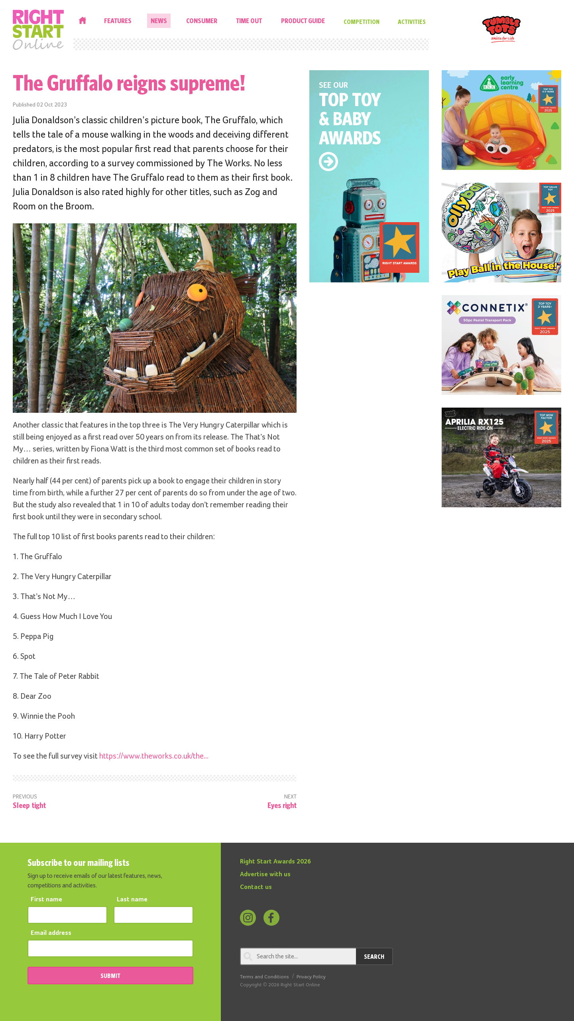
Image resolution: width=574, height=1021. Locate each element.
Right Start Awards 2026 (275, 862)
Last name (132, 900)
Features (118, 20)
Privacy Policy (311, 977)
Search (374, 956)
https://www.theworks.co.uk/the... (153, 756)
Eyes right (282, 805)
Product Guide (303, 20)
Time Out (249, 20)
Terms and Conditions (264, 977)
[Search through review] (298, 956)
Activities (412, 21)
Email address (51, 933)
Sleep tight (29, 805)
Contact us (256, 887)
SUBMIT (110, 975)
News (159, 20)
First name (46, 900)
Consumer (201, 20)
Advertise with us (265, 874)
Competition (361, 21)
